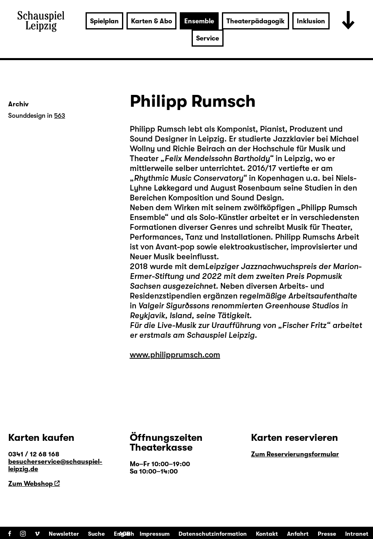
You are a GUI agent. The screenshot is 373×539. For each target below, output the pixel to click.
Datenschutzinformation (213, 533)
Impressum (155, 533)
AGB (125, 533)
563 (59, 115)
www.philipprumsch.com (175, 354)
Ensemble (199, 21)
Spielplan (104, 21)
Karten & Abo (151, 21)
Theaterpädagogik (255, 21)
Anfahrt (298, 533)
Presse (327, 533)
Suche (96, 533)
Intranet (356, 533)
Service (207, 38)
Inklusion (311, 21)
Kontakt (267, 533)
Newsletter (64, 533)
